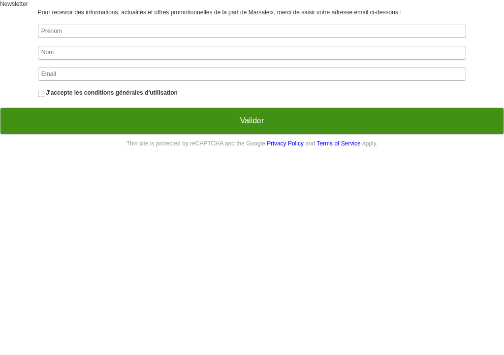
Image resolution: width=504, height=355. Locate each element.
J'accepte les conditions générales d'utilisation (112, 92)
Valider (252, 120)
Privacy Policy (285, 143)
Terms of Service (338, 143)
